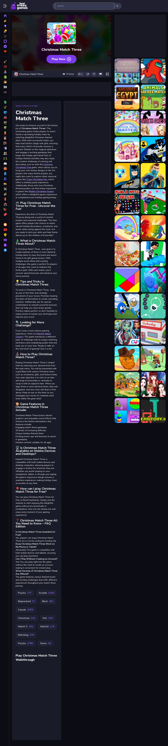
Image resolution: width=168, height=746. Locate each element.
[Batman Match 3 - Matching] (153, 149)
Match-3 (25, 626)
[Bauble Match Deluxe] (127, 201)
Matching (26, 635)
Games (19, 106)
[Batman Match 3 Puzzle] (127, 175)
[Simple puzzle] (127, 279)
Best (47, 601)
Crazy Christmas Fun (36, 179)
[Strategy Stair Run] (153, 253)
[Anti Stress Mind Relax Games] (127, 410)
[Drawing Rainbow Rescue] (127, 306)
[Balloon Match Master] (127, 123)
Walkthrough (25, 660)
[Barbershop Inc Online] (153, 332)
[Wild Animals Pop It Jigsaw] (153, 227)
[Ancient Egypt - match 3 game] (127, 97)
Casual (25, 610)
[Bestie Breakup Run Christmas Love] (153, 201)
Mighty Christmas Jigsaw (41, 191)
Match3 (47, 626)
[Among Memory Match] (127, 71)
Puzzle (26, 106)
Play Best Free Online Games (19, 6)
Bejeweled (26, 601)
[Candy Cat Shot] (127, 384)
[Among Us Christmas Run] (153, 71)
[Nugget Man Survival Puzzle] (127, 358)
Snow (45, 643)
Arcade (34, 106)
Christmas (26, 618)
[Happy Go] (127, 227)
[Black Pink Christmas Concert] (153, 384)
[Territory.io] (153, 410)
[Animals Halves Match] (153, 97)
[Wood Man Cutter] (153, 358)
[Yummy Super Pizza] (127, 253)
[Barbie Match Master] (127, 149)
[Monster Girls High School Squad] (127, 332)
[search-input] (84, 6)
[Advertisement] (61, 89)
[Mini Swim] (153, 279)
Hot (48, 618)
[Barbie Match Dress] (153, 123)
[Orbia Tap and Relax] (153, 306)
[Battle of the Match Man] (153, 175)
